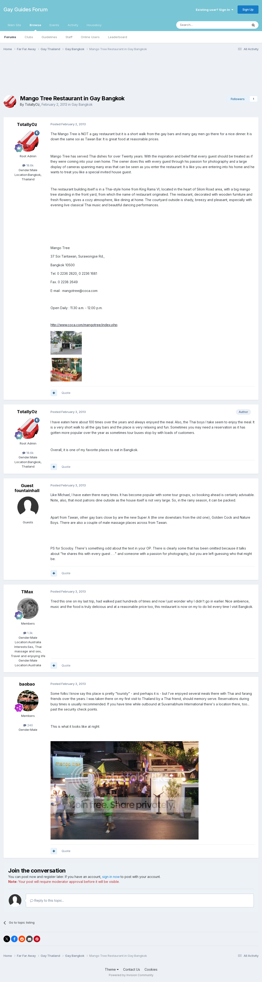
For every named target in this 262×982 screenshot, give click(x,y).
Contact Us (131, 969)
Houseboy (94, 25)
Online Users (90, 37)
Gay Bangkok (82, 104)
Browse (35, 27)
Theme (112, 969)
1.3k (28, 633)
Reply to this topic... (47, 900)
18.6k (28, 165)
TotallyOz (32, 104)
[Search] (200, 25)
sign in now (111, 877)
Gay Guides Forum (25, 9)
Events (54, 25)
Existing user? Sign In (214, 10)
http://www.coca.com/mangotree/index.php (84, 325)
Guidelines (49, 37)
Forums (10, 37)
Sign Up (248, 9)
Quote (66, 393)
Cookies (151, 969)
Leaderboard (117, 37)
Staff (69, 37)
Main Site (14, 25)
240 (28, 725)
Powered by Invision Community (131, 975)
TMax (27, 591)
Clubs (29, 37)
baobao (27, 684)
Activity (73, 25)
